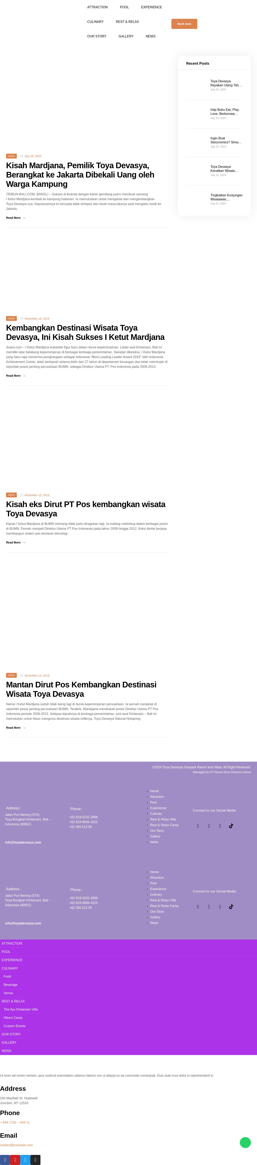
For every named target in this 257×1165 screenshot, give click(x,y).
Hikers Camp (13, 1017)
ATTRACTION (97, 7)
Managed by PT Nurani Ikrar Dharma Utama (222, 772)
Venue (8, 993)
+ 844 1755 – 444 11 (15, 1122)
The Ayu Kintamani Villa (21, 1009)
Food (7, 976)
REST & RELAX (127, 21)
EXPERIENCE (151, 7)
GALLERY (126, 36)
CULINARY (95, 21)
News (11, 156)
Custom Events (14, 1026)
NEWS (150, 36)
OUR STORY (96, 36)
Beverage (11, 984)
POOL (124, 7)
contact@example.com (16, 1145)
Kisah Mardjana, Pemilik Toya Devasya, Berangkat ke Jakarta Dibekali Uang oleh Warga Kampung (80, 174)
